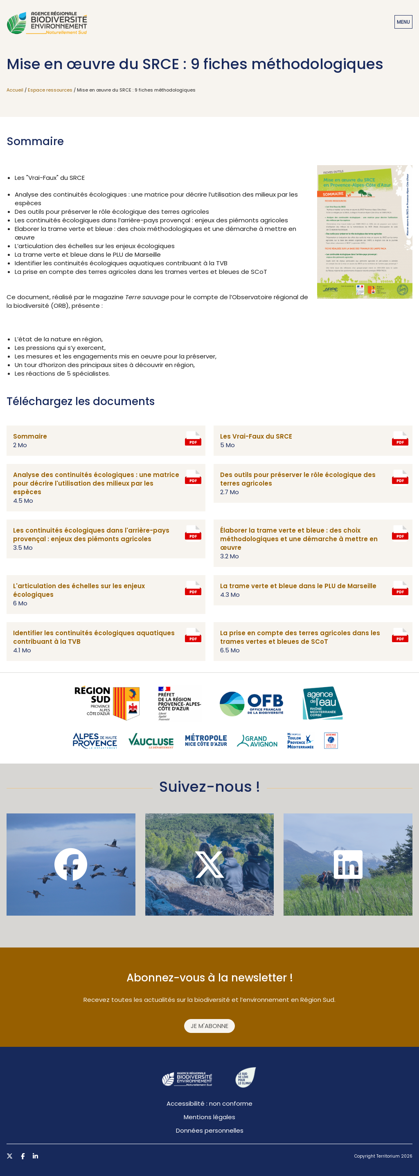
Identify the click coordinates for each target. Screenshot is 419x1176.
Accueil (15, 90)
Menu (403, 21)
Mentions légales (209, 1117)
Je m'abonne (209, 1025)
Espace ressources (50, 90)
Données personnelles (209, 1130)
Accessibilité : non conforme (209, 1103)
